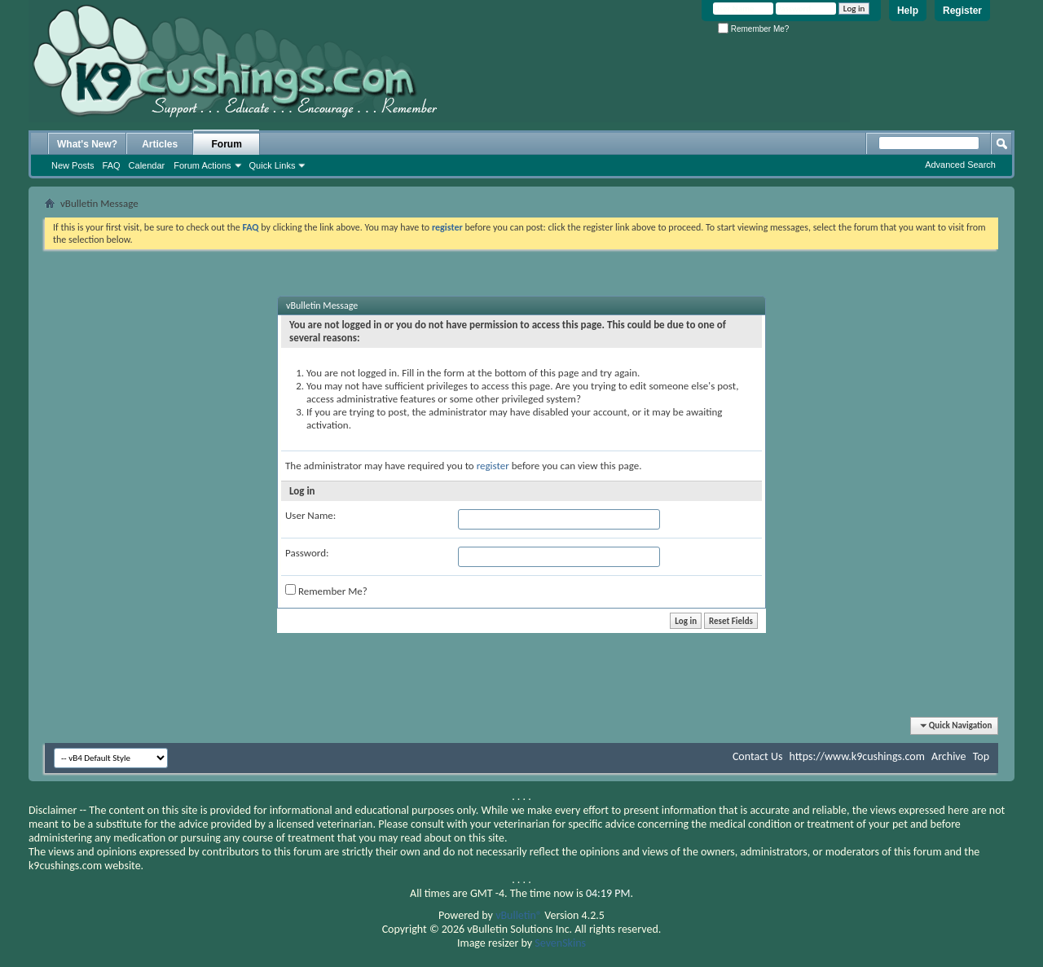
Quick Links (272, 165)
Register (962, 10)
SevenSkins (560, 943)
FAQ (112, 165)
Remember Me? (753, 28)
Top (981, 756)
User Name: (310, 515)
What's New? (87, 144)
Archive (948, 756)
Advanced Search (960, 164)
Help (907, 10)
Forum (227, 144)
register (493, 465)
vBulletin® (518, 915)
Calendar (147, 165)
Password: (306, 553)
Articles (160, 144)
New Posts (73, 165)
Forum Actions (202, 165)
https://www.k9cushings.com (857, 756)
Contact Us (758, 756)
